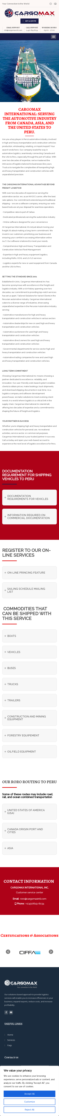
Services (11, 1040)
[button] (8, 952)
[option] (29, 952)
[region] (29, 1091)
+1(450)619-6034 (35, 903)
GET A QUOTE (30, 21)
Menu (53, 37)
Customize (29, 1102)
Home (10, 1034)
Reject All (29, 1110)
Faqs (9, 1045)
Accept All (29, 1094)
